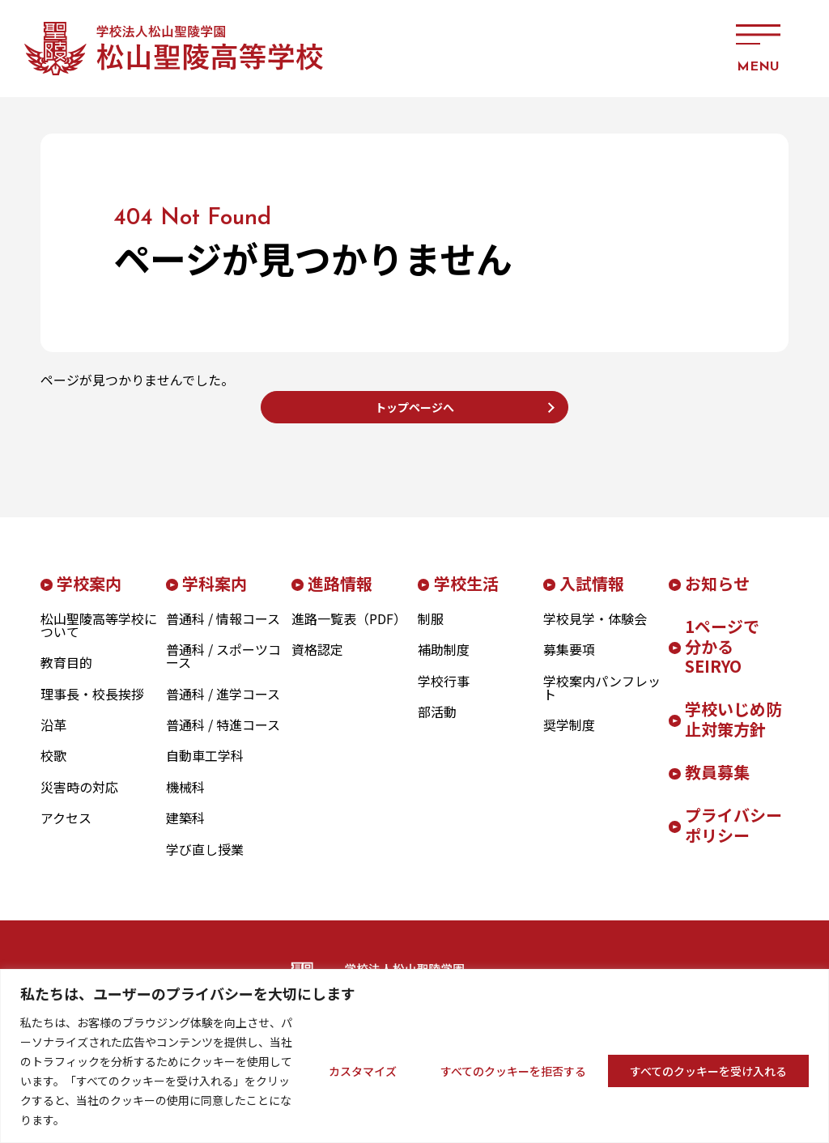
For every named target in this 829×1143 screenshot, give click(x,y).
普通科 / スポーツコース (223, 668)
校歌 (53, 768)
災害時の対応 (79, 799)
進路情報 (340, 595)
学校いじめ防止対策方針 (733, 732)
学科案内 (214, 595)
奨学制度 (569, 736)
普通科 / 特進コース (223, 736)
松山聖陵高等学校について (98, 637)
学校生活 (466, 595)
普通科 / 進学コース (223, 706)
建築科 (185, 830)
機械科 (185, 799)
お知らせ (717, 595)
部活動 (437, 723)
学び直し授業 (205, 861)
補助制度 (444, 662)
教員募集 (717, 785)
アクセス (671, 48)
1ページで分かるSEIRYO (722, 658)
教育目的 (66, 675)
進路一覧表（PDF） (348, 630)
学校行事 (444, 693)
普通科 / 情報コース (223, 630)
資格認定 (317, 662)
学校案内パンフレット (602, 699)
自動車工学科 (205, 768)
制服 (431, 630)
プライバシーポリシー (733, 838)
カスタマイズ (363, 1071)
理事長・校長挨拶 (92, 706)
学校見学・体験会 (595, 630)
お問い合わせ (602, 48)
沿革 (53, 736)
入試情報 (591, 595)
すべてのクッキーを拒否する (513, 1071)
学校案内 (89, 595)
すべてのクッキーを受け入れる (708, 1071)
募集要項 (569, 662)
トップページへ (414, 413)
